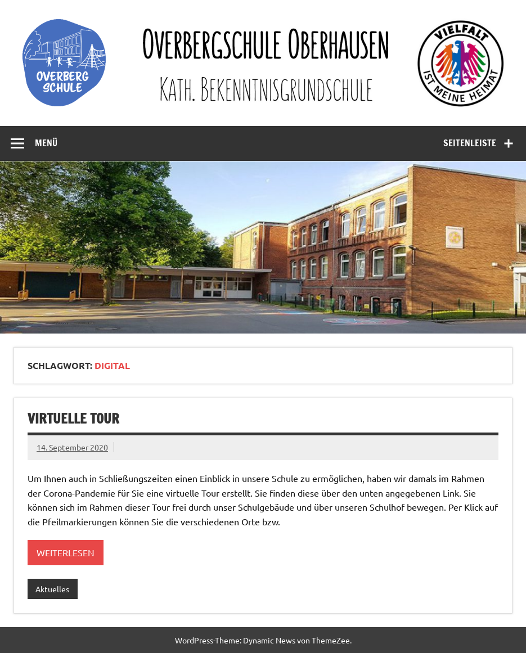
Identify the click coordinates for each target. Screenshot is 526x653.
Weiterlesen (66, 552)
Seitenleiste (469, 143)
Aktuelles (52, 589)
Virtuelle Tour (73, 418)
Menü (46, 143)
